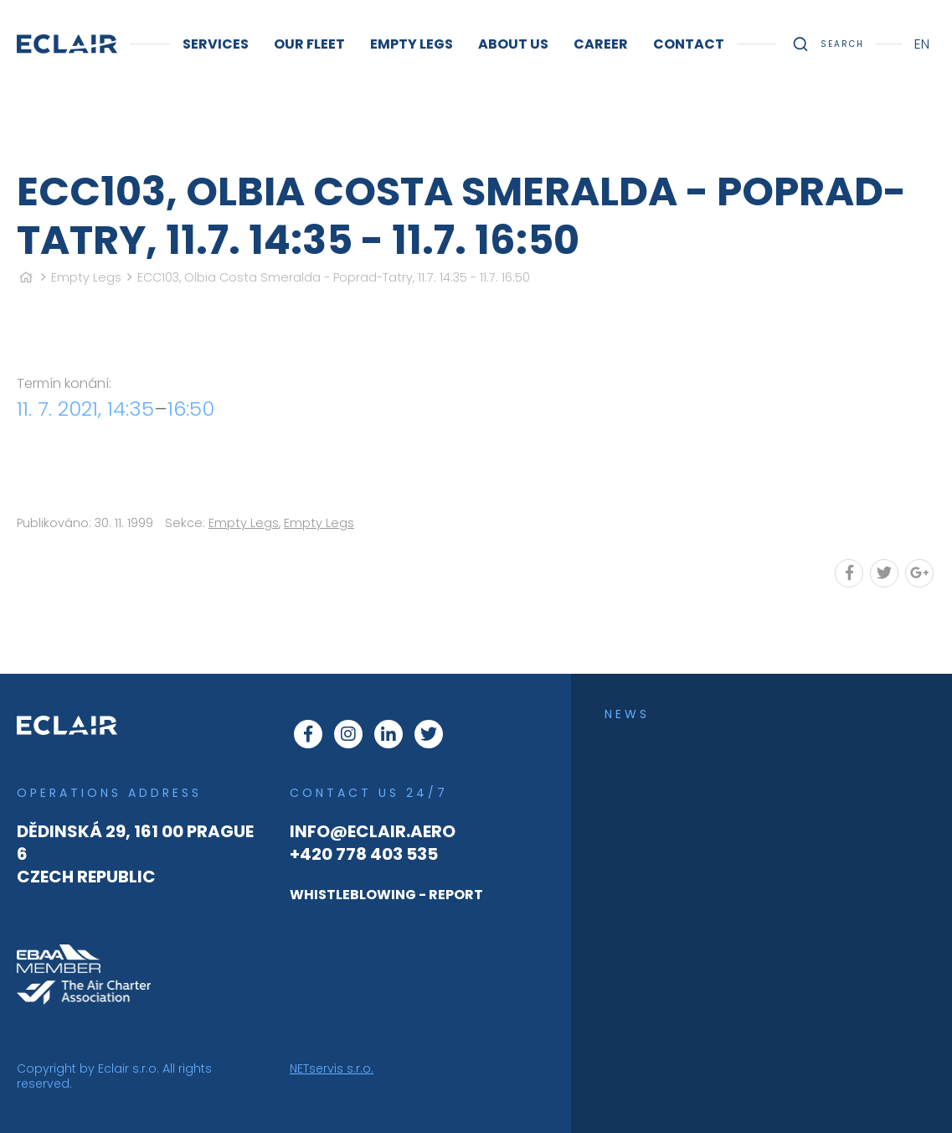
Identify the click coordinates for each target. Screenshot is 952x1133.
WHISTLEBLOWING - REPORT (386, 894)
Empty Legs (86, 277)
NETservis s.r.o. (331, 1068)
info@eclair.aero (372, 831)
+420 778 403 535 (364, 854)
